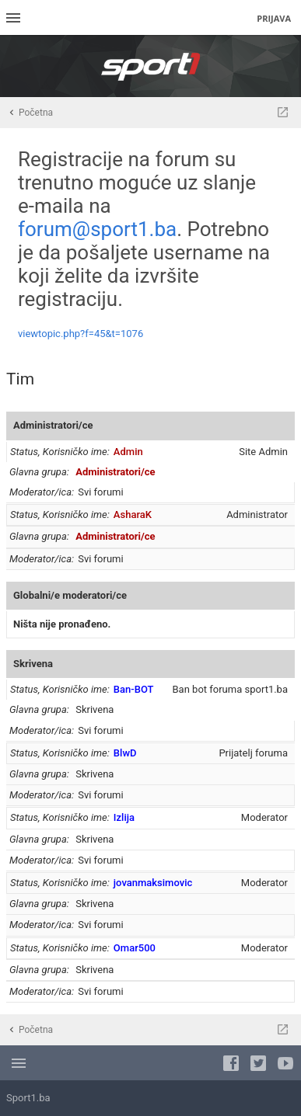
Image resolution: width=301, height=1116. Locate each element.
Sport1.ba (28, 1098)
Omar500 (135, 948)
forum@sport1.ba (97, 229)
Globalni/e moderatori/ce (70, 595)
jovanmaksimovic (153, 882)
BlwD (125, 753)
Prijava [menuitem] (274, 18)
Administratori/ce (53, 425)
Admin (128, 451)
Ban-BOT (134, 689)
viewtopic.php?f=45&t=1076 (80, 333)
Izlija (124, 817)
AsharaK (133, 514)
